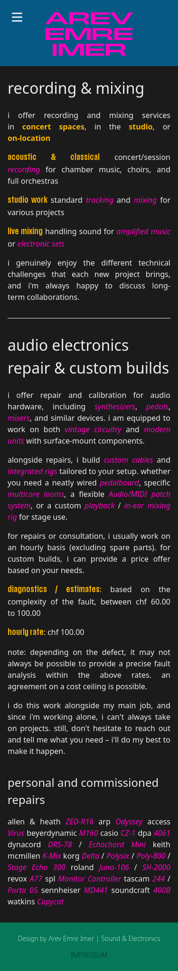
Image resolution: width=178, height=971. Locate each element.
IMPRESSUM (89, 955)
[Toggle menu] (17, 17)
